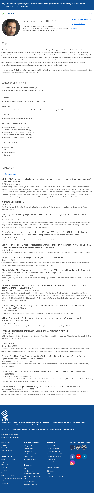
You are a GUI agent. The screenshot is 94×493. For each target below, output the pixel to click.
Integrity (4, 470)
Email (48, 473)
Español (4, 448)
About (26, 468)
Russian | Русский (7, 450)
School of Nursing (53, 448)
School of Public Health (54, 454)
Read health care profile (82, 19)
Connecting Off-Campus (55, 476)
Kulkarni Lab (76, 28)
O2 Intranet (51, 471)
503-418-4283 (79, 24)
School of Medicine (53, 446)
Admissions (51, 459)
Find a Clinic (28, 451)
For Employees (53, 468)
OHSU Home (5, 442)
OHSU (10, 13)
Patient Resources (31, 443)
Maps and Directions (8, 459)
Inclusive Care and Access (80, 443)
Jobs (3, 462)
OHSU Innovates (30, 481)
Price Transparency (30, 459)
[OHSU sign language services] (78, 449)
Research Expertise (30, 484)
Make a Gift (5, 465)
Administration (29, 471)
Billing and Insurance (31, 446)
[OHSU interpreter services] (84, 449)
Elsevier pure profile (8, 174)
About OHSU (6, 456)
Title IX (3, 481)
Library (26, 479)
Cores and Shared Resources (33, 476)
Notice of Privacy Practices (10, 434)
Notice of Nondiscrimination (10, 437)
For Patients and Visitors (32, 454)
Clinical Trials (28, 456)
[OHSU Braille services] (73, 449)
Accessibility (5, 467)
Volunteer (4, 483)
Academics (51, 443)
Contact (4, 445)
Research (28, 465)
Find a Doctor (28, 448)
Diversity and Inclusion (9, 473)
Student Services (52, 462)
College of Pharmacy (54, 456)
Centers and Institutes (32, 473)
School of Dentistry (53, 451)
